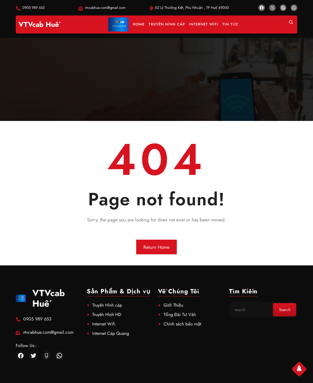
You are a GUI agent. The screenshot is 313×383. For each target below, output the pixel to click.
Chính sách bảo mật (182, 324)
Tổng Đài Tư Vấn (180, 314)
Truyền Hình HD (106, 314)
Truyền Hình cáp (107, 305)
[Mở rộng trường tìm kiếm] (290, 24)
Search (284, 309)
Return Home (156, 247)
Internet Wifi (103, 324)
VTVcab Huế (39, 24)
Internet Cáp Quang (110, 333)
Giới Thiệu (173, 305)
